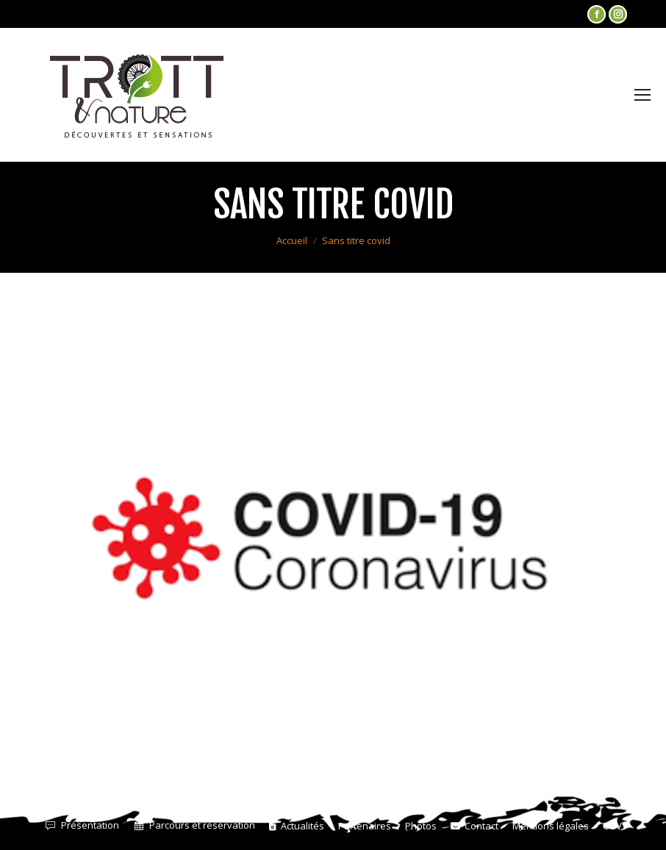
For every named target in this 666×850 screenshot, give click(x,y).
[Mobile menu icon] (642, 95)
